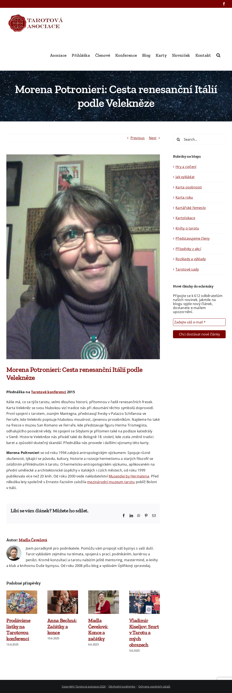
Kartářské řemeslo (191, 207)
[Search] (178, 139)
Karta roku (184, 197)
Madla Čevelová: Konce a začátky (98, 629)
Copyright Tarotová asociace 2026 (84, 686)
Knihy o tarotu (187, 228)
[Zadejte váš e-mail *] (199, 322)
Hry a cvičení (186, 166)
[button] (218, 54)
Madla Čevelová (33, 539)
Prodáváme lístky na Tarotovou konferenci (18, 629)
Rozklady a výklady (191, 259)
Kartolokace (185, 218)
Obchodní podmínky (121, 686)
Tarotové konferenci (48, 392)
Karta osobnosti (189, 187)
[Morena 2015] (83, 256)
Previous (137, 138)
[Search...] (199, 139)
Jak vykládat (185, 177)
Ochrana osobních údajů (154, 686)
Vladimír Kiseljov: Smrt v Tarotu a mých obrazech (144, 632)
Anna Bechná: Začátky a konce (62, 626)
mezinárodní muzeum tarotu (111, 482)
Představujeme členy (193, 238)
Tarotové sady (187, 269)
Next (152, 138)
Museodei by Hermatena (129, 476)
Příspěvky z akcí (188, 248)
